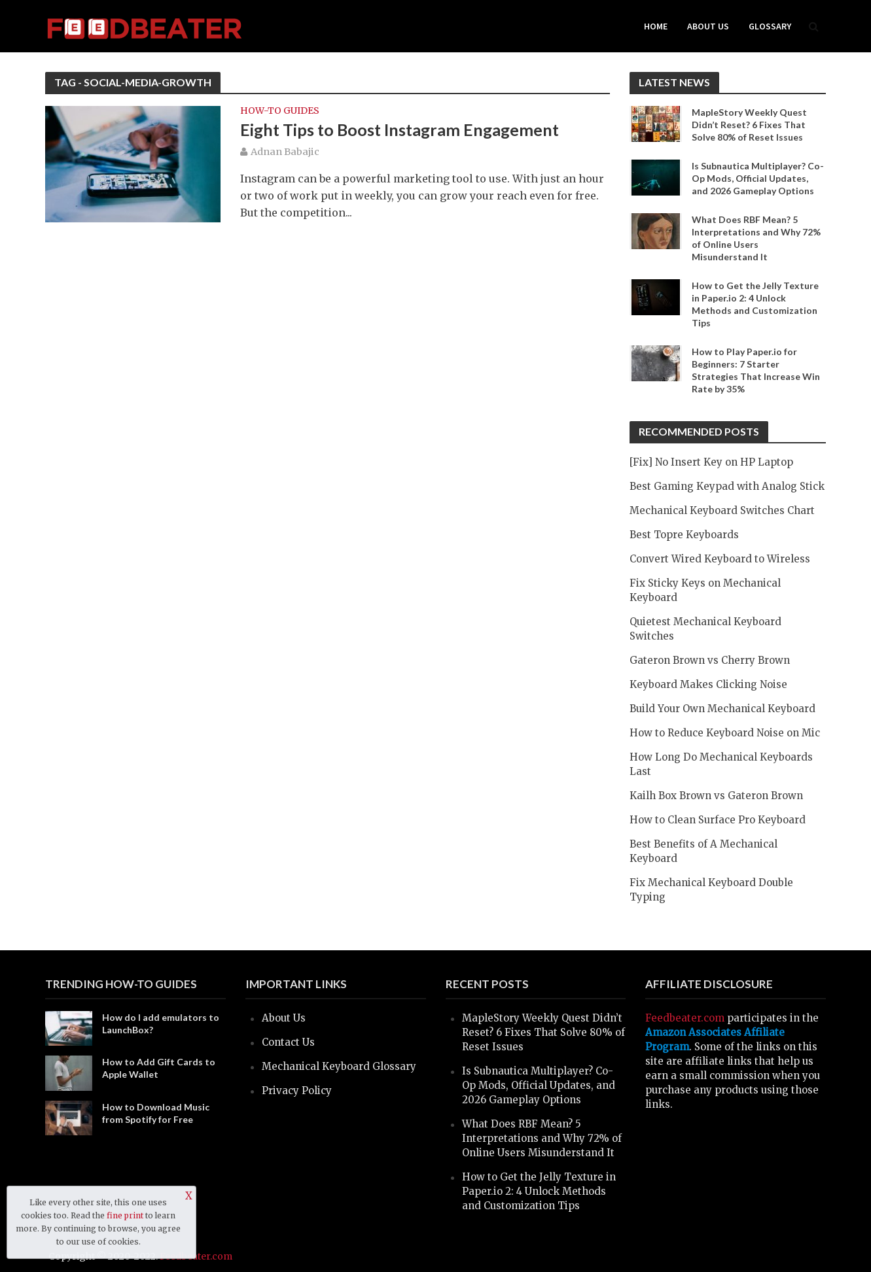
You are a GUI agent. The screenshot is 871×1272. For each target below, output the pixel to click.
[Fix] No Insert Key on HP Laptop (711, 462)
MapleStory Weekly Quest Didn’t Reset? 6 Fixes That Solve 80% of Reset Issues (749, 125)
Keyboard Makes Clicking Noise (708, 684)
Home (655, 26)
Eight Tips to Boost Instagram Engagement (399, 129)
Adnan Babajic (285, 152)
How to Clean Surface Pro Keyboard (718, 820)
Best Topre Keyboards (684, 534)
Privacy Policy (297, 1090)
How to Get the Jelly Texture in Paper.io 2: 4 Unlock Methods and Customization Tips (755, 304)
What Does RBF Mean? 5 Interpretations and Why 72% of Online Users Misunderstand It (756, 238)
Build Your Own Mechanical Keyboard (722, 708)
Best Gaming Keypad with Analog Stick (727, 486)
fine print (125, 1215)
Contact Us (288, 1042)
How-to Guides (279, 111)
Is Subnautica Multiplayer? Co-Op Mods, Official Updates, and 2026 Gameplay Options (758, 178)
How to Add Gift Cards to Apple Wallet (158, 1068)
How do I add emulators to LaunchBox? (160, 1023)
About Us (708, 26)
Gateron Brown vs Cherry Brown (710, 660)
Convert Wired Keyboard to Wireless (720, 559)
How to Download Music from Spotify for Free (155, 1113)
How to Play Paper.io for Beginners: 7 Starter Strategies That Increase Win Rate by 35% (756, 370)
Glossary (770, 26)
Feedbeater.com (684, 1018)
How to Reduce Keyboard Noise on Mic (725, 733)
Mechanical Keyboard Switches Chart (722, 510)
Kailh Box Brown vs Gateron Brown (716, 795)
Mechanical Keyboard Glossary (339, 1066)
